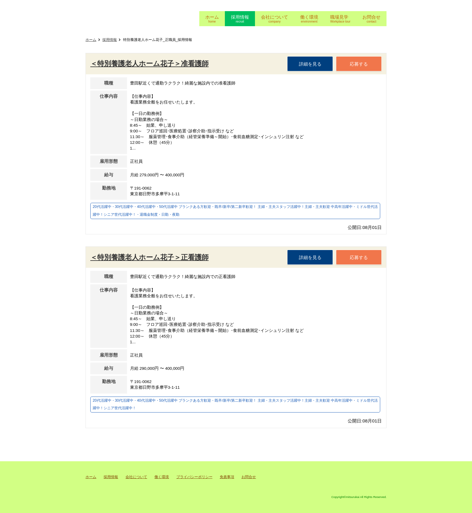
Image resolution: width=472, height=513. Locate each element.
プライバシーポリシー (194, 477)
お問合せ (248, 477)
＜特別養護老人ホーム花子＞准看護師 (149, 63)
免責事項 (227, 477)
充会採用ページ (138, 17)
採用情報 (109, 40)
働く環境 (161, 477)
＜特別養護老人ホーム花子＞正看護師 (149, 257)
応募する (359, 63)
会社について (136, 477)
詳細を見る (310, 63)
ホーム (90, 40)
